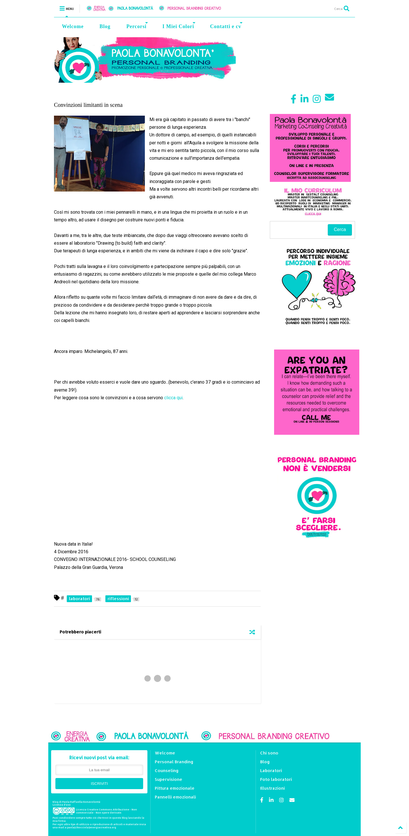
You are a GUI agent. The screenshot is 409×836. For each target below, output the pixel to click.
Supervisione (168, 779)
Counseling (167, 770)
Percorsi (137, 25)
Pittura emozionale (175, 788)
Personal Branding (174, 761)
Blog (104, 26)
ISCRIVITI (99, 783)
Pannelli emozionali (175, 797)
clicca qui (173, 397)
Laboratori (271, 770)
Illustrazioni (272, 788)
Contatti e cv (226, 25)
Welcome (73, 26)
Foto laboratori (276, 779)
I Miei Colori (179, 25)
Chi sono (269, 753)
